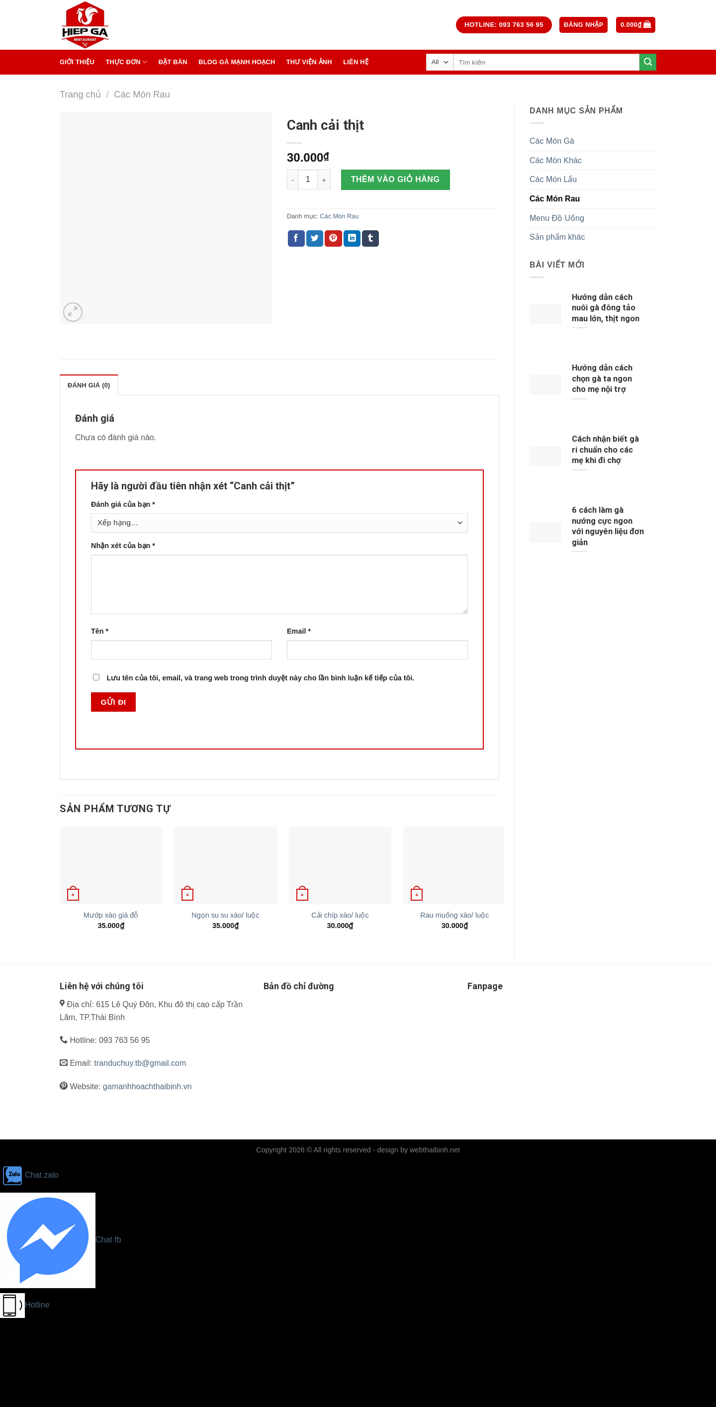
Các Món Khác (556, 160)
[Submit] (647, 62)
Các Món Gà (552, 141)
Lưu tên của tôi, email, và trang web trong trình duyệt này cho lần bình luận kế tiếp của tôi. (260, 678)
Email (299, 631)
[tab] (89, 385)
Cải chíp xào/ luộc (339, 915)
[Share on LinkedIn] (352, 238)
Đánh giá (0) (89, 385)
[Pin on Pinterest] (333, 238)
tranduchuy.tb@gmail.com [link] (140, 1063)
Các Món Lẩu (553, 179)
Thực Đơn (126, 62)
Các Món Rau (142, 94)
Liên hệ (355, 62)
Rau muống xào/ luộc (454, 915)
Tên (99, 631)
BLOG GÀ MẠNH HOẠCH (236, 62)
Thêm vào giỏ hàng (395, 179)
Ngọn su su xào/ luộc (225, 915)
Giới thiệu (77, 62)
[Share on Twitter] (314, 238)
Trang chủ (80, 94)
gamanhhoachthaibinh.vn (147, 1086)
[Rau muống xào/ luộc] (454, 865)
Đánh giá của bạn (123, 504)
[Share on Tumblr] (370, 238)
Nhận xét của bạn (123, 546)
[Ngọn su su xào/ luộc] (225, 865)
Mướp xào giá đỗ (111, 915)
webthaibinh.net (435, 1150)
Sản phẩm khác (557, 237)
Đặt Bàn (173, 62)
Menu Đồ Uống (557, 218)
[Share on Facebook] (296, 238)
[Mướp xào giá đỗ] (111, 865)
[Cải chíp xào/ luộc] (340, 865)
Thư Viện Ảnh (309, 62)
